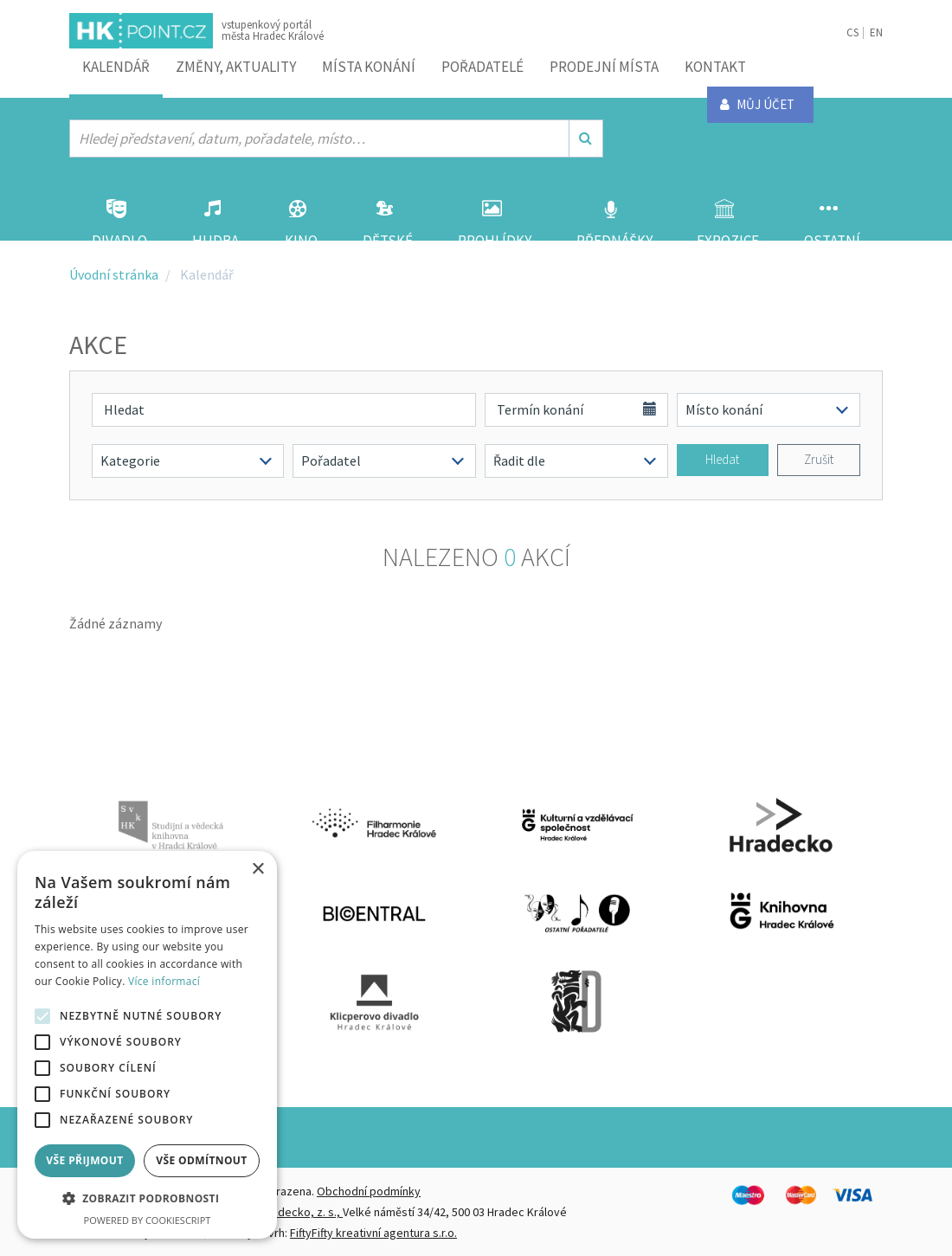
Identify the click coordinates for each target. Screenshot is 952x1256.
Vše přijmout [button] (84, 1160)
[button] (147, 1198)
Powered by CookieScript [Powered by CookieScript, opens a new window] (147, 1220)
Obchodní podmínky (369, 1191)
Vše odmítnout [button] (201, 1160)
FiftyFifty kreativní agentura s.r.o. (373, 1232)
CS (852, 32)
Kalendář (116, 66)
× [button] (257, 869)
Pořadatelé (482, 66)
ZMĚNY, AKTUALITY (236, 66)
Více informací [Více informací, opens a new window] (164, 981)
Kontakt (715, 66)
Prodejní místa (604, 66)
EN (876, 32)
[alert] (147, 1045)
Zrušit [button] (818, 459)
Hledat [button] (722, 459)
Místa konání (368, 66)
